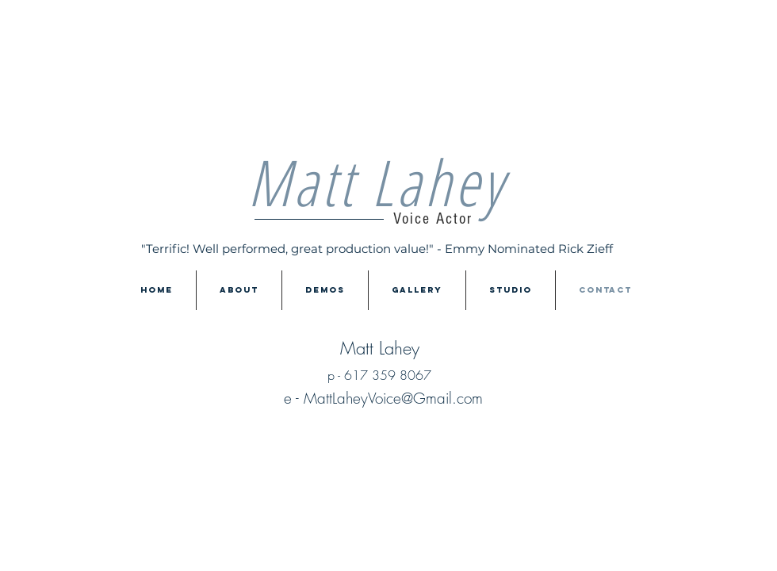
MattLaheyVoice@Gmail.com (393, 398)
